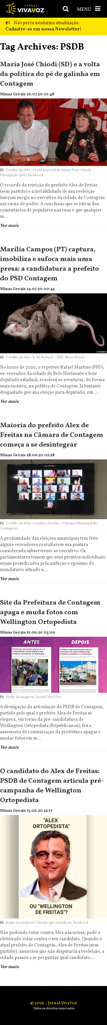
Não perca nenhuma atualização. (43, 26)
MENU (89, 9)
